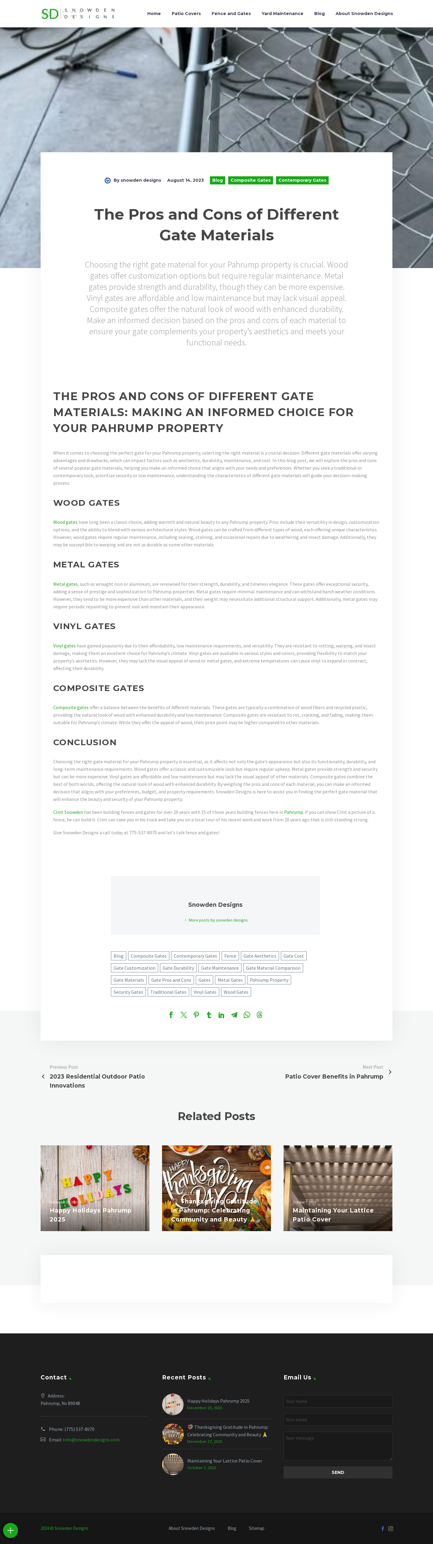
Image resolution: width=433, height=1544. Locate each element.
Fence (230, 956)
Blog (319, 13)
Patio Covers (186, 13)
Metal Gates (230, 980)
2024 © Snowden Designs (64, 1528)
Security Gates (128, 992)
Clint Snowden (68, 812)
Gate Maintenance (220, 968)
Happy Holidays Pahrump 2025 (218, 1401)
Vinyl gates (64, 646)
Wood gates (65, 522)
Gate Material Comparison (273, 968)
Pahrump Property (269, 980)
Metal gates (65, 584)
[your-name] (338, 1401)
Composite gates (71, 707)
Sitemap (256, 1528)
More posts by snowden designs (218, 920)
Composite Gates (251, 180)
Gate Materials (129, 980)
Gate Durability (178, 968)
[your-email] (338, 1419)
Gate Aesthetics (260, 956)
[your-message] (338, 1446)
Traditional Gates (168, 992)
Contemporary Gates (302, 180)
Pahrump (293, 812)
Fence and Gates (231, 13)
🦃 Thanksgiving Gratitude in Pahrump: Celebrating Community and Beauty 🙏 (228, 1430)
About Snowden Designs (364, 13)
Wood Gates (236, 992)
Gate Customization (134, 968)
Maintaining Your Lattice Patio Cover (224, 1461)
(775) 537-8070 (79, 1429)
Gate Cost (294, 956)
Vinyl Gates (205, 992)
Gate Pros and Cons (171, 980)
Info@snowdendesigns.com (91, 1440)
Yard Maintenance (282, 13)
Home (154, 13)
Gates (204, 980)
